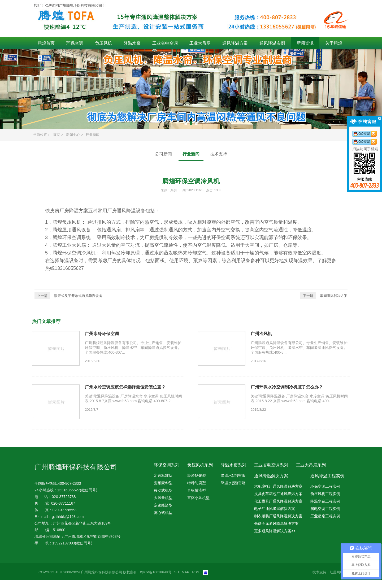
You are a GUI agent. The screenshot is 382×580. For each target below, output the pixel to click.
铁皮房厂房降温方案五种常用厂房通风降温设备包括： (102, 210)
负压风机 (103, 43)
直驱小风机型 (198, 498)
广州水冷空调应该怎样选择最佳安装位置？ (125, 387)
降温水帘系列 (233, 465)
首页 (56, 135)
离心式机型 (163, 512)
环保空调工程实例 (325, 486)
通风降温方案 (235, 43)
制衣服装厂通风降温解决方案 (278, 516)
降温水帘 (132, 43)
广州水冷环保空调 (102, 333)
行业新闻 (92, 135)
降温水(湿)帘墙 (233, 483)
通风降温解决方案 (271, 476)
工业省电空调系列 (271, 465)
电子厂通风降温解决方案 (274, 509)
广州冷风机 (261, 333)
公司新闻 (163, 154)
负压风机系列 (200, 465)
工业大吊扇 (200, 43)
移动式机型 (163, 490)
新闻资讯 (305, 43)
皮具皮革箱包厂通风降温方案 (278, 494)
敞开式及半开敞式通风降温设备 (68, 296)
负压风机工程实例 (325, 494)
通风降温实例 (272, 43)
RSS (195, 572)
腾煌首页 (46, 43)
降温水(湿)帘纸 (233, 475)
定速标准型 (163, 475)
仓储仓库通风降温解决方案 (276, 523)
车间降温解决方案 (324, 296)
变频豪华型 (163, 483)
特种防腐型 (196, 483)
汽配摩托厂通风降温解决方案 (278, 486)
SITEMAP (181, 572)
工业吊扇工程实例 (325, 516)
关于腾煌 (333, 43)
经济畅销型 (196, 475)
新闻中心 (73, 135)
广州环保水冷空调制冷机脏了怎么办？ (287, 387)
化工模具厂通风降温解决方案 (278, 501)
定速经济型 (163, 505)
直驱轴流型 (196, 490)
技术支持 (218, 154)
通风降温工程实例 (327, 476)
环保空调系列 (166, 465)
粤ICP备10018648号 (155, 572)
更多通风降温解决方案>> (275, 531)
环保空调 (74, 43)
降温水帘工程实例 (325, 501)
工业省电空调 (165, 43)
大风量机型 (163, 498)
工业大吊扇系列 (311, 465)
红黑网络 (337, 572)
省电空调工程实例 (325, 509)
